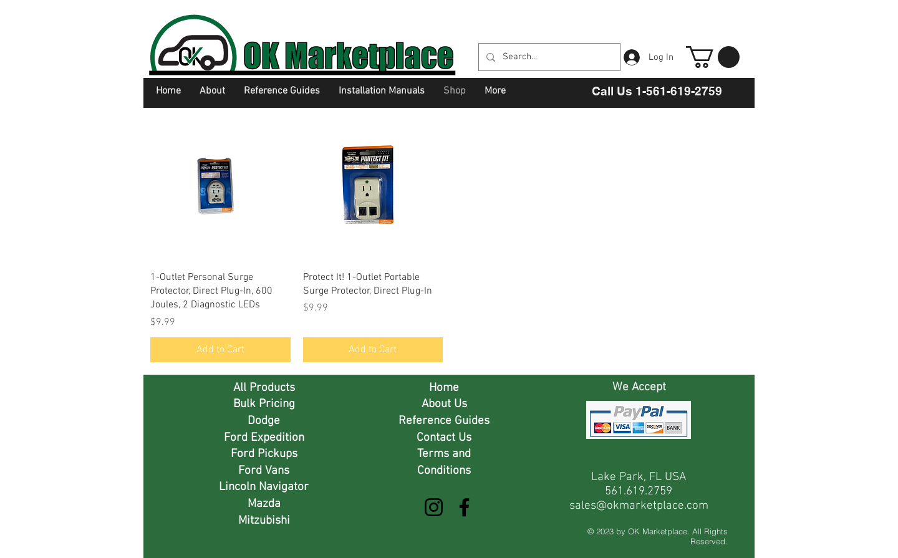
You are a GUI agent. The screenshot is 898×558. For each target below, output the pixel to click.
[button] (713, 57)
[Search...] (548, 57)
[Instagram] (434, 507)
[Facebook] (464, 507)
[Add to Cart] (220, 349)
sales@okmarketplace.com (638, 506)
